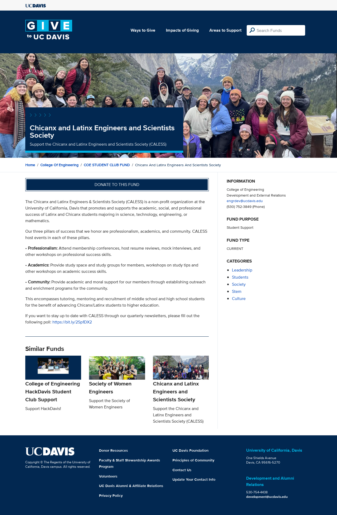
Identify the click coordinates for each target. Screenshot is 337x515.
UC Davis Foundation (190, 450)
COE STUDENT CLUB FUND (107, 165)
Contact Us (181, 470)
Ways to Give (143, 30)
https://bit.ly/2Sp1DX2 (72, 322)
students (240, 277)
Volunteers (108, 476)
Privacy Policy (111, 495)
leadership (242, 270)
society (239, 284)
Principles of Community (193, 460)
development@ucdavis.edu (267, 496)
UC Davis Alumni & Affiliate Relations (131, 485)
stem (236, 291)
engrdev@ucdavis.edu (245, 200)
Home (30, 165)
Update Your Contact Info (193, 479)
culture (239, 298)
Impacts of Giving (182, 30)
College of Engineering (59, 165)
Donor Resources (113, 450)
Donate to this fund (117, 185)
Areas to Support (225, 30)
